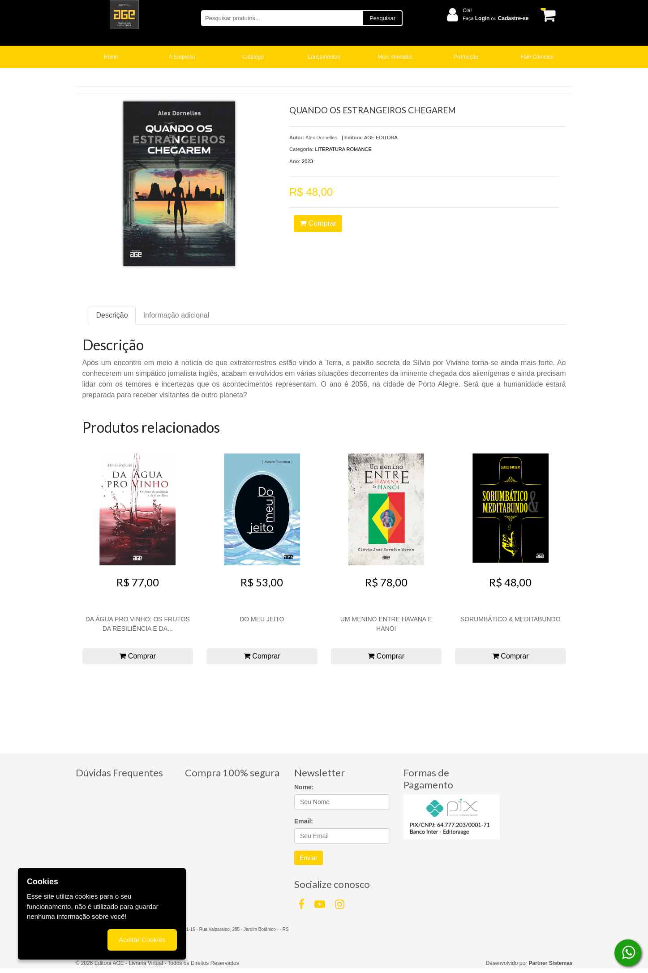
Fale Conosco (537, 57)
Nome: (304, 787)
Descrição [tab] (112, 315)
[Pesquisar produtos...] (282, 18)
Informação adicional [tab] (176, 315)
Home (111, 57)
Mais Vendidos (395, 57)
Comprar (318, 223)
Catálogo (253, 57)
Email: (303, 821)
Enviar (309, 857)
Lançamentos (324, 57)
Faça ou (495, 18)
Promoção (466, 57)
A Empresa (182, 57)
